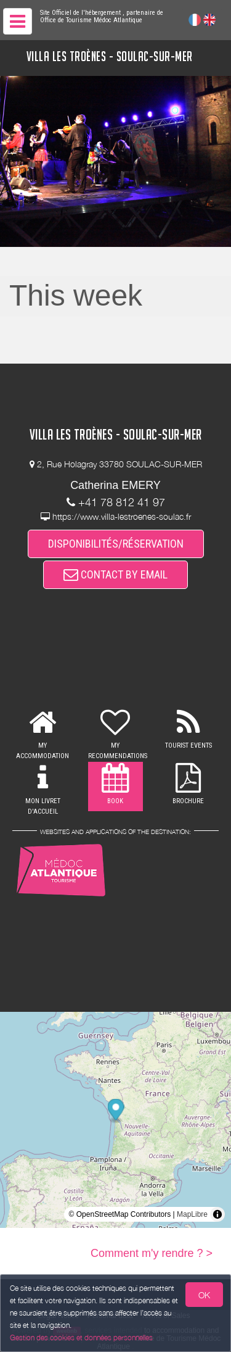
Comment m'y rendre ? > (152, 1253)
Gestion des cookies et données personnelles (81, 1337)
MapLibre (192, 1214)
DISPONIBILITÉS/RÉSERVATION (116, 543)
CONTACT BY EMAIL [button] (115, 574)
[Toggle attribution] (217, 1214)
